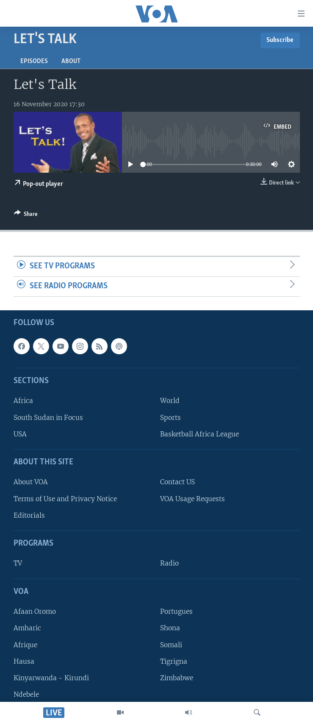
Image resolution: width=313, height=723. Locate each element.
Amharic (27, 628)
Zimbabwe (176, 677)
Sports (170, 417)
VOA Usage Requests (192, 498)
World (170, 401)
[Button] (26, 215)
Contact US (177, 482)
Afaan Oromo (35, 611)
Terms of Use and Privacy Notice (65, 498)
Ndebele (26, 694)
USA (20, 434)
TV (18, 563)
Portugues (176, 611)
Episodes (34, 61)
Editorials (29, 515)
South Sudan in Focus (48, 417)
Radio (169, 563)
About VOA (31, 482)
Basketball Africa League (199, 434)
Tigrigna (173, 661)
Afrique (25, 644)
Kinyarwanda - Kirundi (51, 677)
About (70, 61)
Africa (23, 401)
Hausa (24, 661)
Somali (171, 644)
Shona (170, 628)
